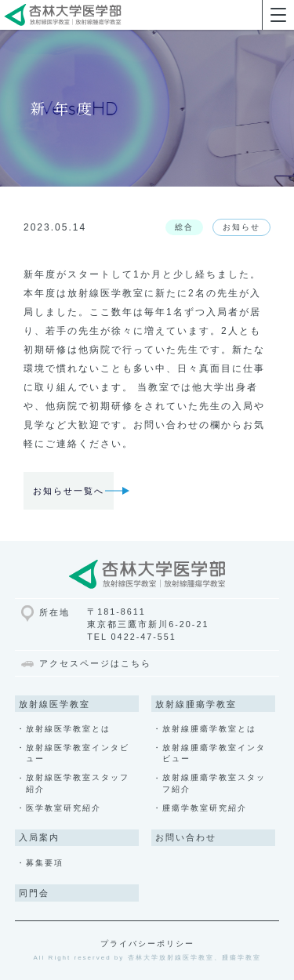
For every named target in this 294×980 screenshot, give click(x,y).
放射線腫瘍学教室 (196, 704)
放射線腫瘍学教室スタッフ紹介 (214, 783)
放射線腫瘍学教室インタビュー (214, 753)
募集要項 (45, 862)
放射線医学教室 (54, 704)
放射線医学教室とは (68, 728)
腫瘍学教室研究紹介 (204, 808)
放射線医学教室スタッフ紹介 (77, 783)
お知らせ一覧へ (68, 490)
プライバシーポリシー (147, 943)
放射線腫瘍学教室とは (209, 728)
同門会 (34, 893)
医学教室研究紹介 (63, 808)
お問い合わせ (185, 837)
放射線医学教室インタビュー (77, 753)
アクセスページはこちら (95, 663)
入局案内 (39, 837)
